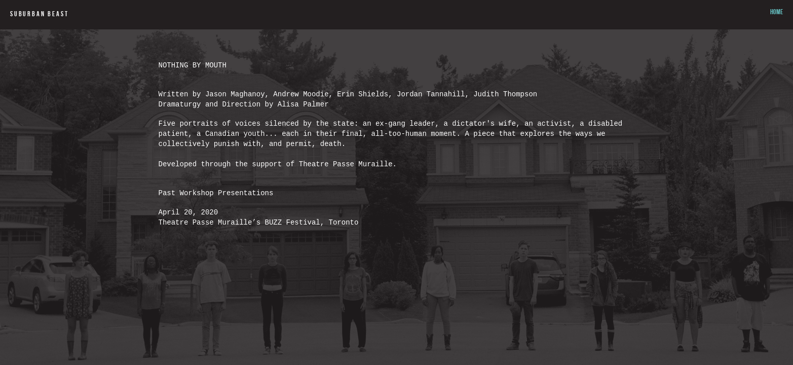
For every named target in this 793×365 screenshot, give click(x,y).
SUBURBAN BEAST (39, 14)
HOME (776, 12)
